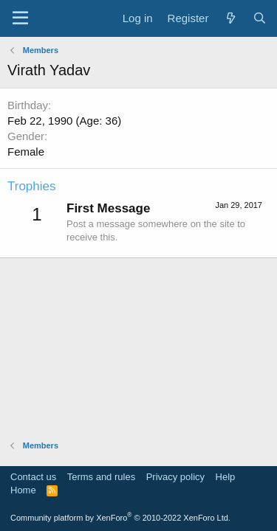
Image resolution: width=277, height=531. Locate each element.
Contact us (33, 476)
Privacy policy (175, 476)
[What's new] (230, 18)
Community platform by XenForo (120, 517)
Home (23, 490)
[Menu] (20, 18)
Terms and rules (101, 476)
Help (226, 476)
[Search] (259, 18)
